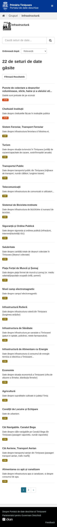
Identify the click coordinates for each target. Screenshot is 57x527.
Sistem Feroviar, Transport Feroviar (22, 127)
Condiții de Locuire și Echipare (20, 409)
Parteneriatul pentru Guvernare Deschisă (21, 515)
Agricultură (8, 391)
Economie (8, 370)
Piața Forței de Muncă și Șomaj (20, 268)
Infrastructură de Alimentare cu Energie (25, 349)
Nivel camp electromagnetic (18, 289)
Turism (6, 145)
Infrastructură (30, 15)
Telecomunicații (11, 187)
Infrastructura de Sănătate (17, 328)
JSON (5, 100)
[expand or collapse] (52, 6)
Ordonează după (10, 51)
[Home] (3, 15)
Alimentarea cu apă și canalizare (21, 469)
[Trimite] (51, 40)
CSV (5, 136)
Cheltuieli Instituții (12, 109)
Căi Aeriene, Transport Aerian (19, 448)
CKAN (7, 519)
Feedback (50, 522)
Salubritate (8, 247)
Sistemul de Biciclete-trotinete (19, 205)
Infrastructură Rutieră (14, 307)
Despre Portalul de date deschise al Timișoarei (24, 511)
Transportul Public (13, 166)
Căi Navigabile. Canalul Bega (19, 427)
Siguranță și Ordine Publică (18, 226)
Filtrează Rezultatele (14, 77)
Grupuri (13, 15)
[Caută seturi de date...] (24, 40)
